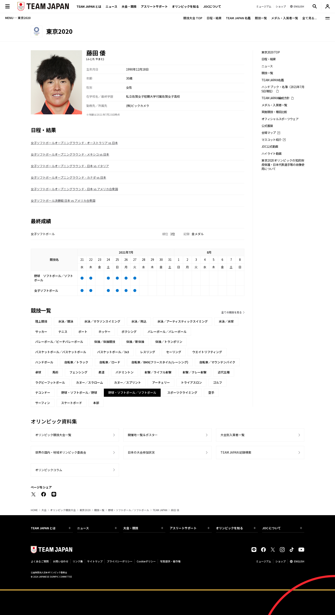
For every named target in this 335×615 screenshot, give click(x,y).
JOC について (282, 528)
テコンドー (42, 392)
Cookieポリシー (146, 561)
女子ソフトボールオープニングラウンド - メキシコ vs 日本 (70, 154)
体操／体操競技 (104, 341)
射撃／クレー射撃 (195, 372)
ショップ (280, 561)
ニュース (111, 6)
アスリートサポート (154, 6)
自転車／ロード (109, 362)
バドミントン (125, 372)
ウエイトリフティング (207, 352)
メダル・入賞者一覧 (284, 18)
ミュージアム (263, 561)
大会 (44, 510)
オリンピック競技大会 (63, 510)
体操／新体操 (135, 341)
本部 (96, 403)
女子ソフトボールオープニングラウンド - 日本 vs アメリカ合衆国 (74, 189)
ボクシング (129, 331)
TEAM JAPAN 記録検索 (235, 452)
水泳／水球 (226, 321)
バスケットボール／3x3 (113, 352)
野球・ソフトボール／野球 (79, 392)
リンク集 (78, 561)
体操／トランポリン (168, 341)
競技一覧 (261, 18)
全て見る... (309, 18)
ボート (82, 331)
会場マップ (269, 133)
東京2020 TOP (271, 52)
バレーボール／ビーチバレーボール (59, 341)
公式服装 (267, 126)
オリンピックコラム (48, 470)
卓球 (38, 372)
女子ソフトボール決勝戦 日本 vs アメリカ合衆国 (63, 200)
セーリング (173, 352)
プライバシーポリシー (119, 561)
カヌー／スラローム (89, 382)
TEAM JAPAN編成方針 (275, 98)
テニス (62, 331)
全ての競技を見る (231, 312)
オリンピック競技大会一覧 (53, 435)
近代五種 (224, 372)
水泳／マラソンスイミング (102, 321)
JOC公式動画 (270, 147)
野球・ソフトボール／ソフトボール (128, 510)
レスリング (147, 352)
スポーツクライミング (182, 392)
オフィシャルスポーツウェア (280, 119)
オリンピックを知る (185, 6)
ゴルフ (217, 382)
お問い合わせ (60, 561)
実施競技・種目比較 (274, 112)
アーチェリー (161, 382)
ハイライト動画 (271, 154)
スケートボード (71, 403)
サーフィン (42, 403)
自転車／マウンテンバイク (217, 362)
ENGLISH (299, 561)
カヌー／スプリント (127, 382)
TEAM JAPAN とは (51, 528)
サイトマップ (95, 561)
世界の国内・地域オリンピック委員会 (60, 452)
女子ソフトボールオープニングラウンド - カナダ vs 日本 (68, 177)
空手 (211, 392)
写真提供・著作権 (170, 561)
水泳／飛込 (138, 321)
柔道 (101, 372)
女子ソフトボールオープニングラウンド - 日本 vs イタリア (70, 166)
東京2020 (85, 510)
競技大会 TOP (192, 18)
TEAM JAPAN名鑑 (273, 80)
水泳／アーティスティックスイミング (182, 321)
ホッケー (104, 331)
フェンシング (78, 372)
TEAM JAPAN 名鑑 (238, 18)
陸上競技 (41, 321)
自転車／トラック (76, 362)
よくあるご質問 (40, 561)
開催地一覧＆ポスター (143, 435)
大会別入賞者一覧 (232, 435)
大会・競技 (143, 528)
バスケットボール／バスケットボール (60, 352)
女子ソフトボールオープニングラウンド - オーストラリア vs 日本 (74, 143)
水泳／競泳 (65, 321)
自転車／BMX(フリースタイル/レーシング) (159, 362)
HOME (34, 510)
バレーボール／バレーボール (167, 331)
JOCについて (212, 6)
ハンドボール (44, 362)
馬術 (55, 372)
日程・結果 (214, 18)
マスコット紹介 (271, 140)
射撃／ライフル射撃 (158, 372)
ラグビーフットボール (50, 382)
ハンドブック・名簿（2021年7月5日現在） (283, 89)
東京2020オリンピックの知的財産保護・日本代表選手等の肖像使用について (283, 164)
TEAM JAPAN (160, 510)
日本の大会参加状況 (141, 452)
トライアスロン (191, 382)
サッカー (41, 331)
